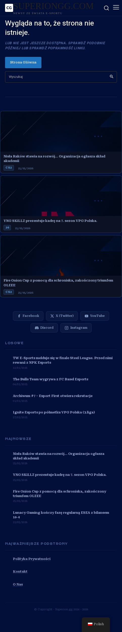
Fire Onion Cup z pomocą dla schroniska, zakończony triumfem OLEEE (58, 282)
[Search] (111, 77)
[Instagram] (76, 328)
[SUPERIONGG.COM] (49, 8)
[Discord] (44, 328)
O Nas (18, 584)
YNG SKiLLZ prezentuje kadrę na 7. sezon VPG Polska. (50, 221)
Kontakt (20, 571)
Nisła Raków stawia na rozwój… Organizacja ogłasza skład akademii (54, 158)
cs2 (9, 167)
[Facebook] (28, 316)
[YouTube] (94, 316)
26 (7, 227)
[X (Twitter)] (62, 316)
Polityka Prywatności (32, 559)
